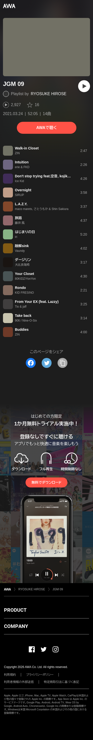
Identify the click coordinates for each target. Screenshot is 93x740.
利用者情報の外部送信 (19, 682)
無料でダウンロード (46, 482)
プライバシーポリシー (40, 674)
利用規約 (10, 674)
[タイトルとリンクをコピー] (62, 363)
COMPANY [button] (16, 626)
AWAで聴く (46, 128)
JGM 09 (58, 589)
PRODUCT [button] (15, 610)
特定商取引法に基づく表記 (61, 682)
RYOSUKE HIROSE (48, 94)
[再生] (84, 86)
